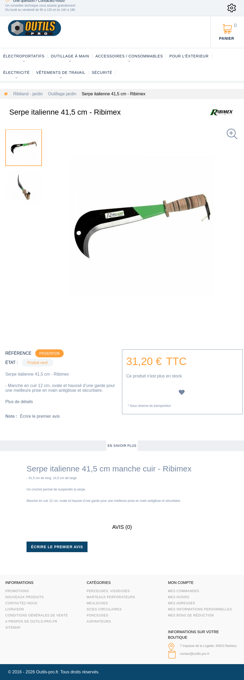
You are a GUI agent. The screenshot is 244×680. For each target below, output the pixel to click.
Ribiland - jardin (28, 94)
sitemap (13, 627)
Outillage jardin (62, 94)
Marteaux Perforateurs (111, 597)
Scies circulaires (104, 609)
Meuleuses (97, 603)
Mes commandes (183, 591)
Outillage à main (70, 56)
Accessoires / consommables (129, 56)
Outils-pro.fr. (47, 672)
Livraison (14, 609)
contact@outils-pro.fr (194, 654)
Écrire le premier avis (40, 416)
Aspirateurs (99, 621)
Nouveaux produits (24, 597)
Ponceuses (97, 615)
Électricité (16, 72)
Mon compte (180, 582)
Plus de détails (19, 401)
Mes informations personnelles (200, 609)
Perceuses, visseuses (108, 591)
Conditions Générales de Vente (36, 615)
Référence (18, 353)
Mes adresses (181, 603)
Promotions (17, 591)
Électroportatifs (24, 56)
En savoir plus (121, 446)
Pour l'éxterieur (188, 56)
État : (11, 362)
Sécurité (102, 72)
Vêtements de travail (60, 72)
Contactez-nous (21, 603)
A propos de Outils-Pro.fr (31, 621)
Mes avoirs (178, 597)
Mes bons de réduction (191, 615)
